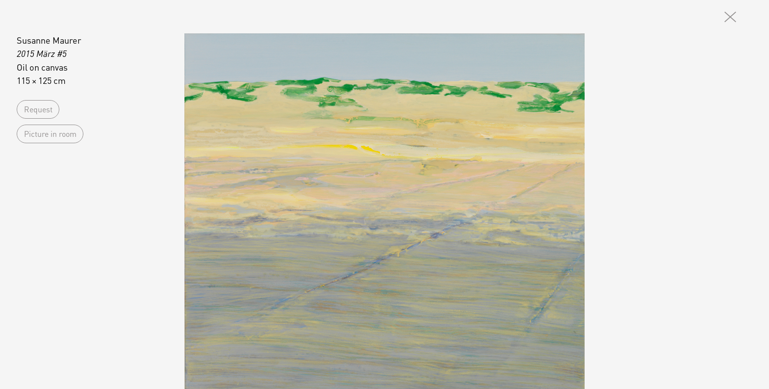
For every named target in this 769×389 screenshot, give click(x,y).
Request (38, 109)
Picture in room (50, 134)
